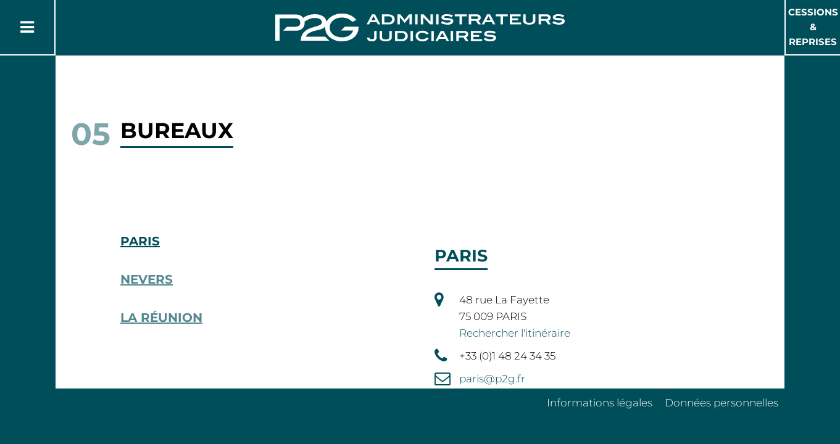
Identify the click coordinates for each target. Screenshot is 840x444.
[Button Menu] (27, 27)
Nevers (146, 279)
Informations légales (599, 403)
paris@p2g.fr (492, 378)
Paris (140, 241)
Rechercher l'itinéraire (514, 333)
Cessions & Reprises (813, 26)
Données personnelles (721, 403)
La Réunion (161, 317)
